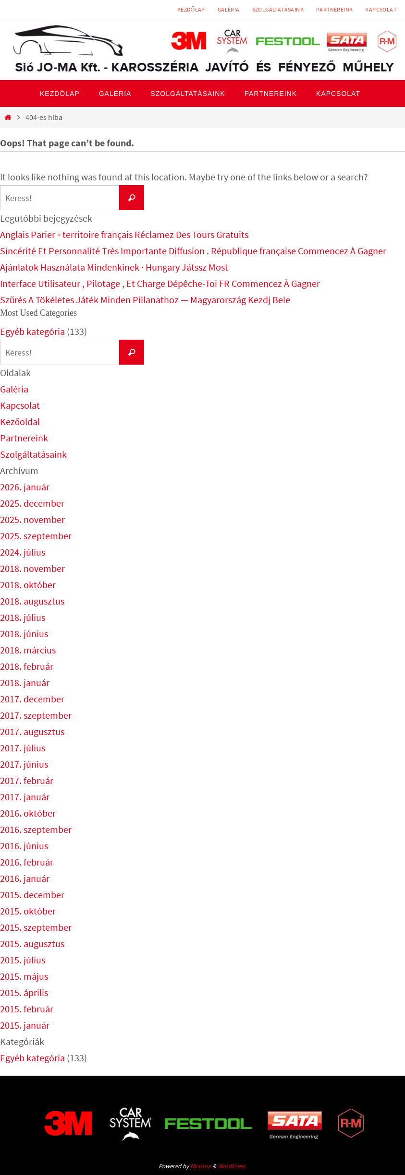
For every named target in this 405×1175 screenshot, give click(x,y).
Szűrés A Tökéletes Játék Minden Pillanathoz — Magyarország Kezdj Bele (145, 300)
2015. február (26, 1009)
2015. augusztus (32, 943)
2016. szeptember (36, 829)
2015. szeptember (36, 927)
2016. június (24, 846)
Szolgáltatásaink (278, 9)
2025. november (32, 519)
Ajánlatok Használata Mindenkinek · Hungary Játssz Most (114, 267)
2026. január (24, 487)
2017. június (24, 764)
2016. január (24, 878)
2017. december (32, 699)
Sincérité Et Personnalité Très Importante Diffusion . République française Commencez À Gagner (193, 251)
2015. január (24, 1025)
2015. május (24, 976)
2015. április (24, 992)
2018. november (32, 568)
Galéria (229, 9)
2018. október (28, 585)
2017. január (24, 797)
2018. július (22, 617)
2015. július (22, 960)
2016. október (28, 813)
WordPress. (232, 1166)
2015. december (32, 895)
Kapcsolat (380, 9)
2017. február (26, 780)
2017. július (22, 748)
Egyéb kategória (32, 331)
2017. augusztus (32, 731)
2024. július (22, 552)
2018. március (28, 650)
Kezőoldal (20, 421)
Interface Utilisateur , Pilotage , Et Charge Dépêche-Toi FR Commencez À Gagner (160, 283)
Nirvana (200, 1166)
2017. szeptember (36, 715)
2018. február (26, 666)
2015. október (28, 911)
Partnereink (334, 9)
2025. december (32, 503)
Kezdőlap (191, 9)
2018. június (24, 634)
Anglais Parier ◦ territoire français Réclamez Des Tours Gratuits (124, 234)
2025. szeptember (36, 536)
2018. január (24, 682)
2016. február (26, 862)
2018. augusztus (32, 601)
